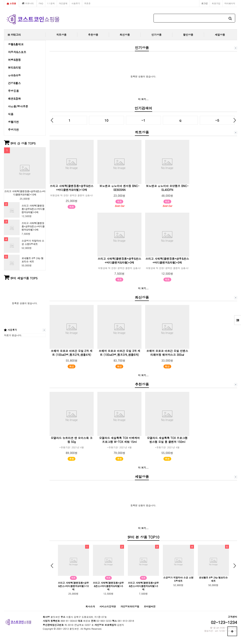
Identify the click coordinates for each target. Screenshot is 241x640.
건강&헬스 (14, 83)
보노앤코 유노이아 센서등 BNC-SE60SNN (120, 188)
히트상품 (61, 34)
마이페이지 (229, 3)
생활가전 (13, 122)
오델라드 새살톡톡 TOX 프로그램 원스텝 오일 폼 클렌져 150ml (167, 440)
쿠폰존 (87, 3)
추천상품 (93, 34)
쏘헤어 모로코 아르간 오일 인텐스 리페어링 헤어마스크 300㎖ (167, 353)
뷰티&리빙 (14, 67)
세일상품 (220, 34)
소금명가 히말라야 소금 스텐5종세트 (33, 242)
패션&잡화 (14, 98)
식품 (10, 114)
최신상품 (125, 34)
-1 (143, 120)
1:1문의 (51, 3)
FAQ (41, 3)
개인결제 (63, 3)
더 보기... (143, 99)
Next (234, 120)
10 (106, 120)
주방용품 (13, 91)
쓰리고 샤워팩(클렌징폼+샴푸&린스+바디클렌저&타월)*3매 (33, 226)
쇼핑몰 (11, 3)
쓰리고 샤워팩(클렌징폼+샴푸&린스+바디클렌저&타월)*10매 (24, 193)
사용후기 (76, 3)
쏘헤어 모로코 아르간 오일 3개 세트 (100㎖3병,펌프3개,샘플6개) (119, 353)
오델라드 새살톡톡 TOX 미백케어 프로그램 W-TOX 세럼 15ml (119, 440)
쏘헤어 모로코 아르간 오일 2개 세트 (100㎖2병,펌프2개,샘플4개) (72, 353)
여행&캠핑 (14, 60)
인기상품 (156, 34)
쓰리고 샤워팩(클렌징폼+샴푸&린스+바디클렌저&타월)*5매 (33, 209)
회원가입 (216, 3)
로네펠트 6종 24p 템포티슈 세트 (32, 260)
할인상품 (188, 34)
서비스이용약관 (108, 606)
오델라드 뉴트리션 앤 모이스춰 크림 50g (72, 440)
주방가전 (13, 130)
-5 (217, 120)
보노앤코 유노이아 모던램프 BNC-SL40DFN (167, 188)
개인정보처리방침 (129, 606)
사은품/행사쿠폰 (18, 106)
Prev (52, 120)
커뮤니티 (28, 3)
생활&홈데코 (16, 44)
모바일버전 (149, 606)
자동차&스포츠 (17, 52)
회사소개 (90, 606)
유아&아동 (14, 75)
